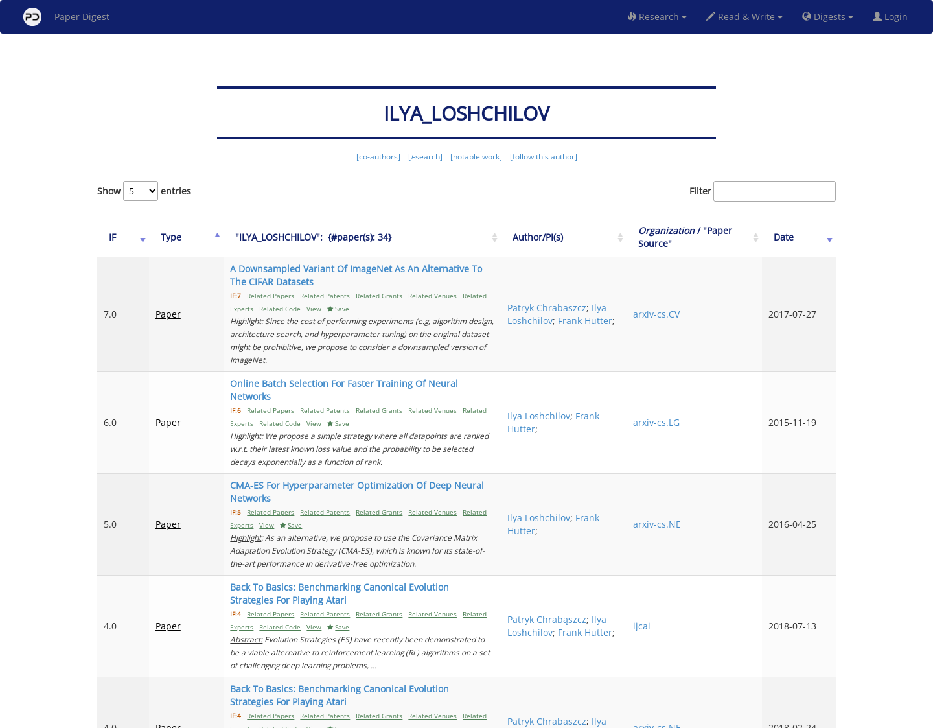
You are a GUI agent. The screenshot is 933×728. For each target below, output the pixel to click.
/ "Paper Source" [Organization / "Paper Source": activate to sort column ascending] (711, 237)
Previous (585, 663)
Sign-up (440, 716)
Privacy (503, 716)
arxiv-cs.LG (697, 383)
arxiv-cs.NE (698, 459)
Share (533, 716)
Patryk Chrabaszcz (612, 288)
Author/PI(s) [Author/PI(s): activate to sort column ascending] (604, 237)
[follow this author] (543, 156)
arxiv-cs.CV (697, 301)
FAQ (412, 716)
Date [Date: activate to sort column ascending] (798, 237)
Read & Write (744, 16)
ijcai (682, 535)
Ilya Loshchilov (604, 301)
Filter (762, 191)
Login (893, 16)
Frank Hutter (600, 314)
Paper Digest (66, 17)
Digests (827, 16)
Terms (471, 716)
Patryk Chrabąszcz (612, 522)
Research (657, 16)
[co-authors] (378, 156)
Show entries (144, 191)
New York (572, 716)
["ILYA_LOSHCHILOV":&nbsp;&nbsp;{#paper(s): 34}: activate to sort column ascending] (383, 237)
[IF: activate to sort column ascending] (118, 237)
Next (816, 663)
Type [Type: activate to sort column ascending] (160, 237)
